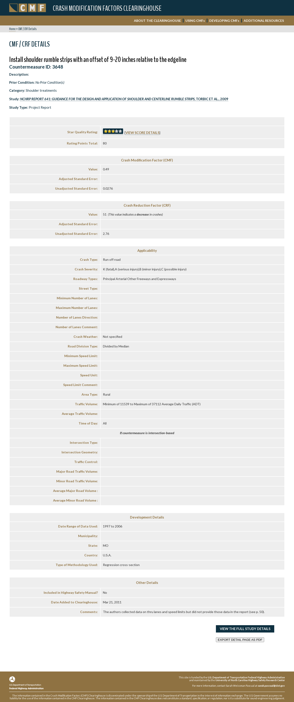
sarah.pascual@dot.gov (271, 685)
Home (12, 28)
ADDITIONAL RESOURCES (264, 20)
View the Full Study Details (245, 629)
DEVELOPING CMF (224, 20)
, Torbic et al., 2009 (124, 99)
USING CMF (195, 20)
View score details (142, 133)
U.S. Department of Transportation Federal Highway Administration (246, 677)
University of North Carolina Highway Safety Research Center (250, 680)
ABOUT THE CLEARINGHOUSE (157, 20)
